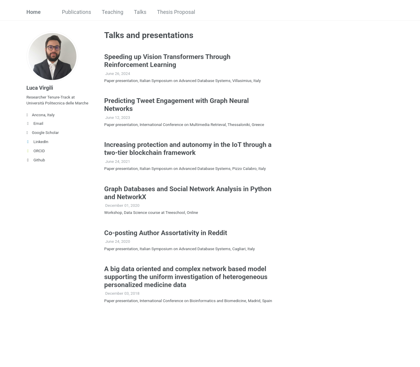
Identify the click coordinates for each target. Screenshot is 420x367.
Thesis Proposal (176, 12)
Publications (76, 12)
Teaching (112, 12)
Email (35, 123)
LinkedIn (37, 141)
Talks (140, 12)
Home (34, 12)
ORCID (36, 150)
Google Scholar (43, 132)
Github (36, 160)
